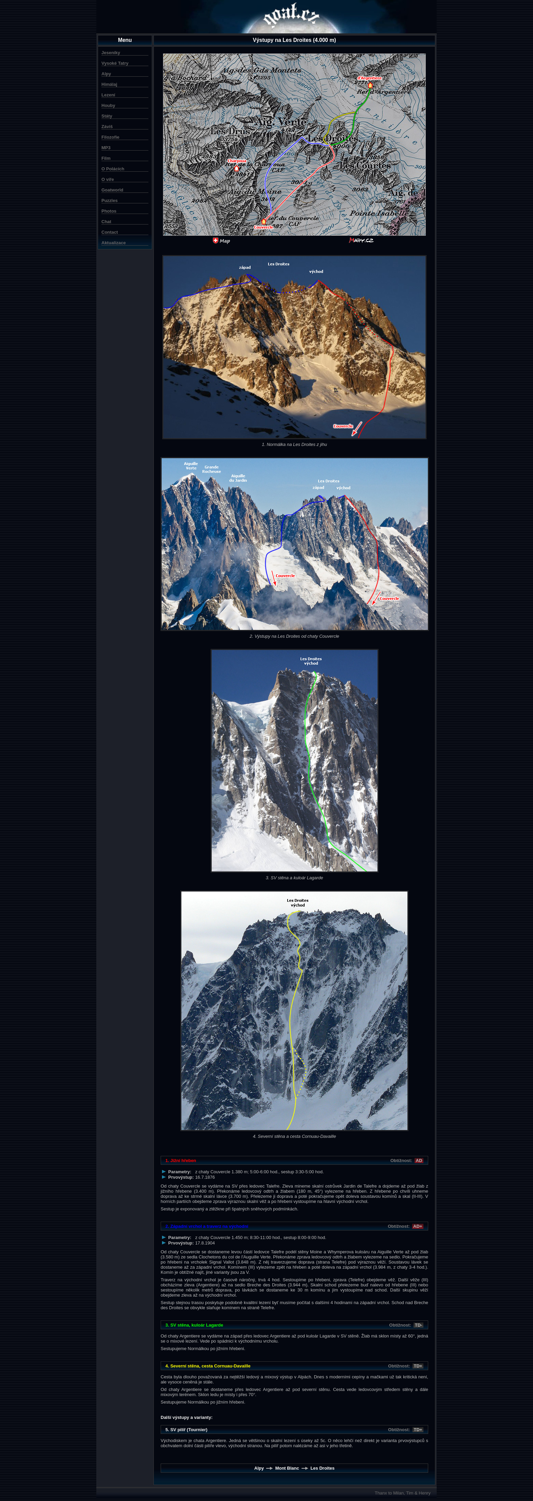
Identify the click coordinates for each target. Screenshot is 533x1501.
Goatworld (112, 189)
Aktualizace (113, 242)
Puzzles (109, 200)
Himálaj (109, 84)
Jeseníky (110, 52)
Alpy (106, 73)
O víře (107, 179)
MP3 (106, 147)
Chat (106, 221)
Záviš (107, 126)
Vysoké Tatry (115, 63)
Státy (106, 116)
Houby (108, 105)
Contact (109, 232)
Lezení (108, 94)
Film (106, 158)
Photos (108, 211)
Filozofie (110, 137)
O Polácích (112, 168)
